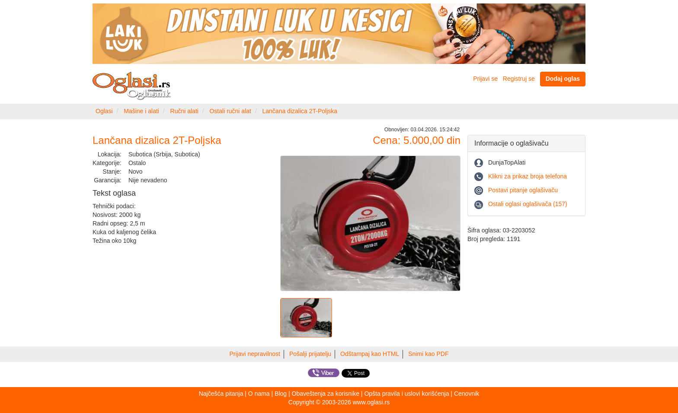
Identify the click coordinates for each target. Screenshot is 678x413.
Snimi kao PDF (428, 353)
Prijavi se (485, 78)
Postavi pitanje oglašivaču (523, 190)
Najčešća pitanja (221, 393)
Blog (281, 393)
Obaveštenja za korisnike (325, 393)
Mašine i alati (141, 111)
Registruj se (519, 78)
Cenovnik (466, 393)
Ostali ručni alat (230, 111)
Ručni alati (184, 111)
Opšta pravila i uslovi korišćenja (406, 393)
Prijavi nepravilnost (255, 353)
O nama (259, 393)
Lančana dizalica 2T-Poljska (300, 111)
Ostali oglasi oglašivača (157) (527, 203)
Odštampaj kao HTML (369, 353)
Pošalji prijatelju (310, 353)
